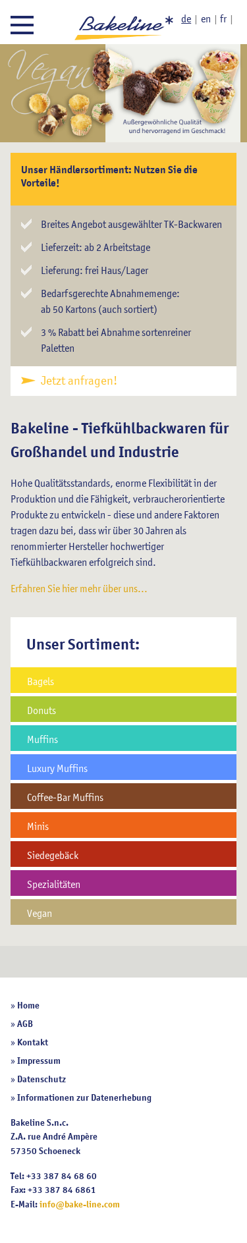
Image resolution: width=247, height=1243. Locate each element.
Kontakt (32, 1042)
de (186, 18)
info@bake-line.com (80, 1204)
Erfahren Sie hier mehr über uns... (79, 588)
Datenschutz (41, 1079)
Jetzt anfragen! (79, 380)
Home (28, 1005)
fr (223, 18)
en (206, 18)
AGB (25, 1024)
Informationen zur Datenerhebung (84, 1097)
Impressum (39, 1060)
